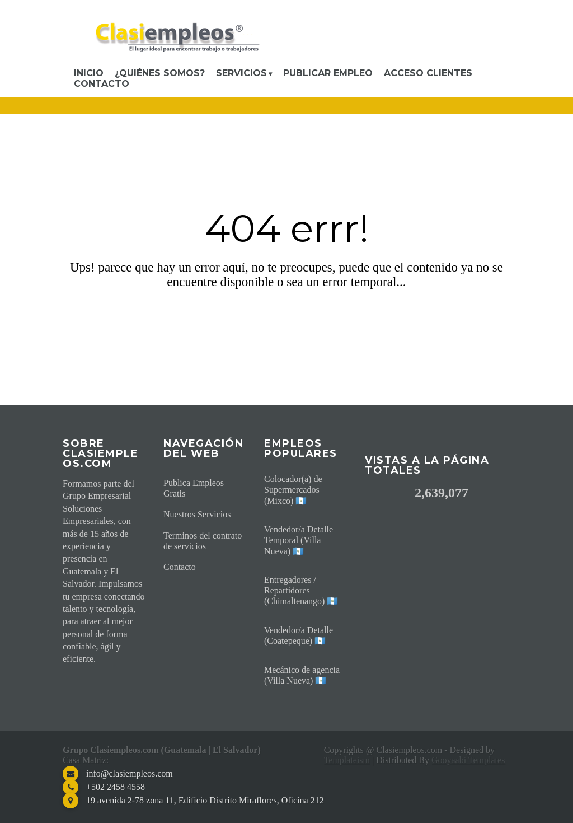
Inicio (89, 73)
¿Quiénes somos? (160, 73)
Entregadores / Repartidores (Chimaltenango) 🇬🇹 (301, 590)
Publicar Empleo (328, 73)
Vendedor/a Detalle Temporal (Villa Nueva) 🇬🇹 (298, 540)
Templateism (347, 760)
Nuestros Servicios (197, 514)
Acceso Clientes (428, 73)
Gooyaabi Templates (468, 760)
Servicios (241, 73)
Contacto (101, 83)
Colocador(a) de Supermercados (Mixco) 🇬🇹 (293, 489)
